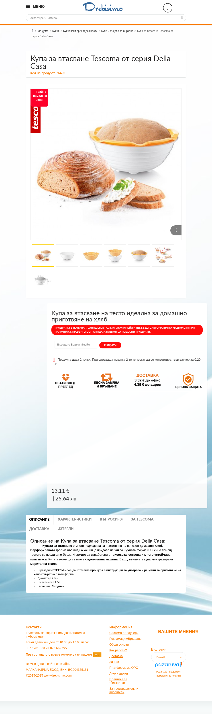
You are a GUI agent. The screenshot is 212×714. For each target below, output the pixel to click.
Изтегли (65, 529)
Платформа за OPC (123, 667)
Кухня (55, 31)
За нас (114, 662)
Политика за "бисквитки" (118, 681)
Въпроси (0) (111, 519)
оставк (116, 656)
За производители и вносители (123, 690)
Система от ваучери (124, 633)
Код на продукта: (43, 73)
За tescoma (142, 519)
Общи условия (119, 644)
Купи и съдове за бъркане (117, 31)
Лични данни (118, 673)
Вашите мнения (178, 631)
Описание (39, 519)
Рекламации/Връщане (125, 638)
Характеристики (75, 519)
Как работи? (118, 650)
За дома (43, 31)
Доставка (39, 529)
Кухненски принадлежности (80, 31)
